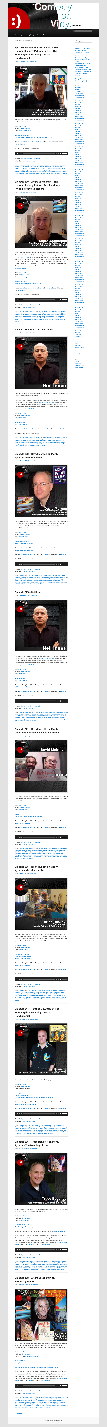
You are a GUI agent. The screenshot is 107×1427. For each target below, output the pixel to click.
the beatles (62, 444)
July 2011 (77, 332)
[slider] (39, 153)
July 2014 (77, 265)
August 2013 (78, 286)
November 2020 (79, 120)
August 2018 (78, 172)
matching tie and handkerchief (56, 1128)
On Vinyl (27, 958)
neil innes (21, 442)
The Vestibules (19, 1093)
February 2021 (79, 114)
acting (45, 165)
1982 (33, 990)
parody (48, 170)
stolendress (58, 171)
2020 (42, 165)
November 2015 (79, 235)
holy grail (49, 1400)
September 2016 (79, 216)
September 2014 (79, 262)
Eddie (17, 958)
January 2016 (79, 231)
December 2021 (79, 95)
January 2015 (79, 254)
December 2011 (79, 325)
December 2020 (79, 118)
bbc (57, 1125)
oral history (58, 316)
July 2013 (77, 288)
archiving (63, 165)
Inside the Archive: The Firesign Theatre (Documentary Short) (81, 78)
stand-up (44, 171)
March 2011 (78, 334)
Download (37, 158)
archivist (17, 166)
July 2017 (77, 196)
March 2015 (78, 250)
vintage (43, 173)
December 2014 (79, 256)
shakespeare (50, 855)
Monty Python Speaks (22, 541)
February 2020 (79, 137)
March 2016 (78, 227)
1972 (39, 311)
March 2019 (78, 158)
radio (30, 855)
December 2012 (79, 302)
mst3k (29, 1266)
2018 (45, 437)
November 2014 (79, 258)
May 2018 (77, 177)
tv (40, 173)
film (25, 168)
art (20, 166)
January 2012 (79, 323)
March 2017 (78, 204)
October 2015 (79, 237)
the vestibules (18, 1133)
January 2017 (79, 208)
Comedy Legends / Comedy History (24, 35)
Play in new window (27, 158)
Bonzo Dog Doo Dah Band (47, 402)
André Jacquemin (33, 1356)
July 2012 (77, 311)
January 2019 (79, 162)
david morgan (51, 577)
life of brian (38, 1402)
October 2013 (79, 283)
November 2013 (79, 281)
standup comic (51, 171)
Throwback (37, 437)
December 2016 (79, 210)
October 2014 (79, 260)
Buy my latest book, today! (36, 1367)
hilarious (33, 168)
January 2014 (79, 277)
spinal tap (36, 1405)
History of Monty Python (46, 168)
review (64, 170)
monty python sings (33, 1404)
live (46, 853)
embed (77, 343)
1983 (39, 1261)
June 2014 (78, 267)
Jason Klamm (34, 61)
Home (16, 31)
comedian (47, 166)
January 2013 (79, 300)
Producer (22, 318)
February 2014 (79, 275)
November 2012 (79, 304)
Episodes (32, 31)
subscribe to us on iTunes (27, 429)
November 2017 (79, 189)
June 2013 (78, 290)
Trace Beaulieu (24, 1220)
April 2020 (78, 133)
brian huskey (24, 992)
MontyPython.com (21, 1363)
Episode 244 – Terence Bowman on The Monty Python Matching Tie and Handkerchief (37, 1012)
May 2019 (77, 154)
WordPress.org (79, 367)
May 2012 (77, 315)
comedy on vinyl (54, 166)
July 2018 (77, 173)
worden (65, 173)
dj (21, 168)
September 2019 (79, 147)
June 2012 (78, 313)
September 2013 (79, 285)
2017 (33, 1125)
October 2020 (79, 122)
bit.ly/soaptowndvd (59, 1231)
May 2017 (77, 200)
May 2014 (77, 269)
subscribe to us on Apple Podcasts (30, 142)
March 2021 (78, 112)
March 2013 (78, 296)
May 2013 (77, 292)
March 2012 (78, 319)
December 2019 (79, 141)
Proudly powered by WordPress (53, 1420)
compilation (61, 439)
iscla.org (17, 814)
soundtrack (34, 1267)
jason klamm (62, 314)
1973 (39, 165)
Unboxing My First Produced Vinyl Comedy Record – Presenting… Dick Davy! (83, 50)
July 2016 (77, 219)
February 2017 (79, 206)
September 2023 (79, 91)
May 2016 (77, 223)
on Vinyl (34, 137)
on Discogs (24, 543)
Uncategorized (79, 353)
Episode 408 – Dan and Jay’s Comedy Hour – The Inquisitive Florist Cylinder (83, 65)
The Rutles (31, 409)
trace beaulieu (29, 1269)
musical (38, 170)
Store (38, 35)
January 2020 (79, 139)
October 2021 (79, 99)
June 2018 (78, 175)
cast (30, 1399)
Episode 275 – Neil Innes (28, 592)
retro (60, 170)
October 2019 (79, 145)
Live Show (78, 345)
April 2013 (78, 294)
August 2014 (78, 264)
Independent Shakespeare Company (24, 853)
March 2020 (78, 135)
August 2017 (78, 194)
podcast (53, 170)
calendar (27, 1263)
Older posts (18, 1413)
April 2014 (78, 271)
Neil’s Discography (21, 424)
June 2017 (78, 198)
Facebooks (20, 144)
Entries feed (78, 363)
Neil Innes (22, 417)
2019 (33, 575)
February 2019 (79, 160)
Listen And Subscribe (43, 31)
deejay (61, 166)
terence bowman (63, 1131)
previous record (41, 580)
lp (23, 170)
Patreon (54, 31)
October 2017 (79, 191)
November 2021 (79, 97)
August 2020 (78, 126)
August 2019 (78, 149)
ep (23, 168)
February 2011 (79, 336)
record (57, 170)
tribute (37, 173)
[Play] (17, 153)
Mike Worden (25, 128)
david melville (24, 851)
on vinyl (24, 1227)
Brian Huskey (23, 949)
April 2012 (78, 317)
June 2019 (78, 152)
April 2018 (78, 179)
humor (55, 168)
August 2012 (78, 310)
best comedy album (27, 166)
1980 (39, 848)
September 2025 (79, 87)
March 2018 (78, 181)
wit (61, 173)
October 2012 (79, 306)
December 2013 (79, 279)
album (49, 165)
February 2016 (79, 229)
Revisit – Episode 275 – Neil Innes (34, 329)
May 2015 (77, 246)
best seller (35, 166)
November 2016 (79, 212)
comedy (38, 1127)
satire (16, 171)
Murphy (21, 958)
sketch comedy (48, 318)
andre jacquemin (56, 165)
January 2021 (79, 116)
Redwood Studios (20, 1361)
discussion (18, 168)
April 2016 (78, 225)
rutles (51, 442)
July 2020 (77, 127)
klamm (20, 170)
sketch (20, 171)
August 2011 (78, 331)
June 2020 (78, 129)
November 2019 (79, 143)
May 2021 (77, 108)
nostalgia (43, 170)
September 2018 (79, 170)
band (65, 848)
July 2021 (77, 104)
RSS (33, 161)
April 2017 (78, 202)
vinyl (47, 173)
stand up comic (37, 171)
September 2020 (79, 124)
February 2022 (79, 93)
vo (49, 173)
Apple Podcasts (26, 161)
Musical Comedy (24, 165)
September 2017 (79, 193)
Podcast (31, 165)
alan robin (41, 1125)
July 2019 (77, 150)
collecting (41, 166)
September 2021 (79, 101)
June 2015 (78, 244)
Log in (77, 361)
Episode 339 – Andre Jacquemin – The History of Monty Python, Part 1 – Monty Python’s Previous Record (37, 185)
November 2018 (79, 166)
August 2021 (78, 103)
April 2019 (78, 156)
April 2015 (78, 248)
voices (58, 173)
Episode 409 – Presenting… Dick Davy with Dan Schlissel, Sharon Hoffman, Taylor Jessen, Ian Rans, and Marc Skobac (83, 57)
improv (59, 168)
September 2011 (79, 329)
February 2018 (79, 183)
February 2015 (79, 252)
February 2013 (79, 298)
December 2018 (79, 164)
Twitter (52, 142)
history (38, 168)
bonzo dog (34, 439)
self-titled (35, 997)
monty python (28, 170)
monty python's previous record (36, 316)
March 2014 (78, 273)
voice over (53, 173)
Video (44, 35)
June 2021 (78, 106)
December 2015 (79, 233)
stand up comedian (27, 171)
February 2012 (79, 321)
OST (42, 1266)
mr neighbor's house (41, 995)
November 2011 (79, 327)
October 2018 (79, 168)
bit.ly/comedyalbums (23, 687)
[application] (41, 153)
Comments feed (79, 365)
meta (51, 853)
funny (28, 168)
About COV (24, 31)
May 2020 (77, 131)
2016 (39, 1397)
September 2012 (79, 308)
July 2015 (77, 242)
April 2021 (78, 110)
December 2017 (79, 187)
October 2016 (79, 214)
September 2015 (79, 239)
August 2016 (78, 218)
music (34, 170)
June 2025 (78, 89)
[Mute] (61, 153)
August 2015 (78, 240)
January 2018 (79, 185)
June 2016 (78, 221)
